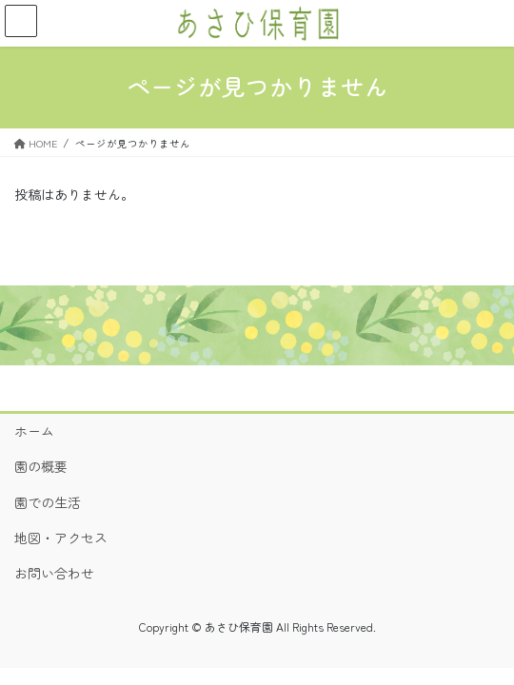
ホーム (34, 430)
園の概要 (41, 466)
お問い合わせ (54, 572)
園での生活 (47, 502)
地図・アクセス (61, 537)
